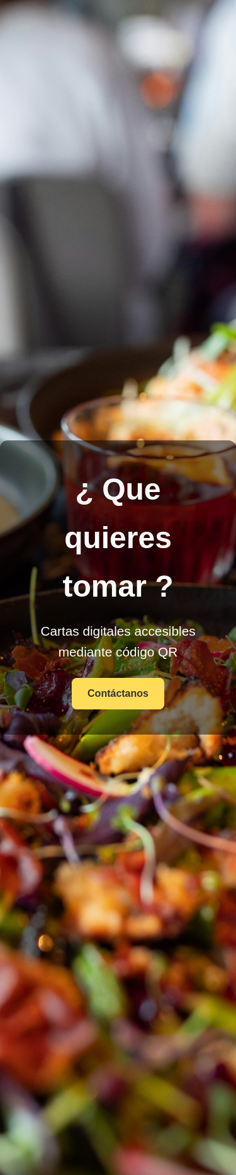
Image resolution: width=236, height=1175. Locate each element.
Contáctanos (118, 693)
